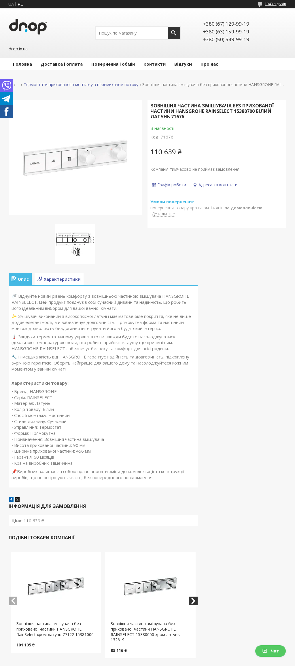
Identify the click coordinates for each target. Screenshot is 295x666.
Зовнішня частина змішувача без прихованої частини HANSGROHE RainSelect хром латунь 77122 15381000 (55, 629)
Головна (22, 64)
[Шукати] (174, 33)
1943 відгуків (275, 3)
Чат (270, 651)
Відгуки (183, 64)
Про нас (209, 64)
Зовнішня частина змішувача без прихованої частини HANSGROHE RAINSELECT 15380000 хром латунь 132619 (145, 632)
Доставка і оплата (62, 64)
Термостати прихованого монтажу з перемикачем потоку (81, 84)
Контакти (154, 64)
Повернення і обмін (113, 64)
